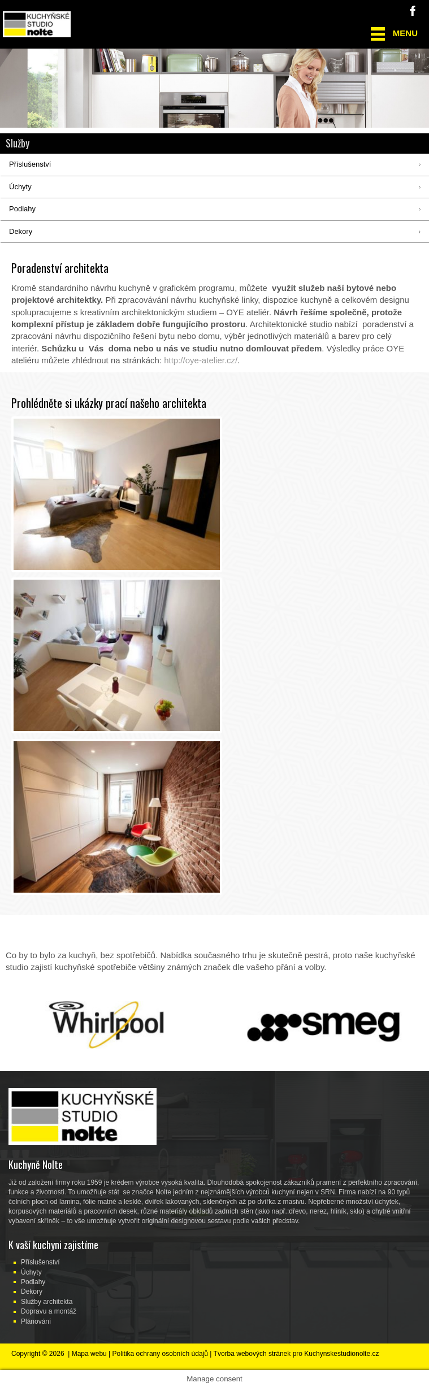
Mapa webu (89, 1354)
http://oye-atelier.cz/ (200, 360)
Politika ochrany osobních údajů (160, 1354)
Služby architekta (46, 1302)
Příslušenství (40, 1262)
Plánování (36, 1321)
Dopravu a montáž (48, 1311)
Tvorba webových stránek (252, 1354)
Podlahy (33, 1282)
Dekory (31, 1291)
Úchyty (31, 1272)
